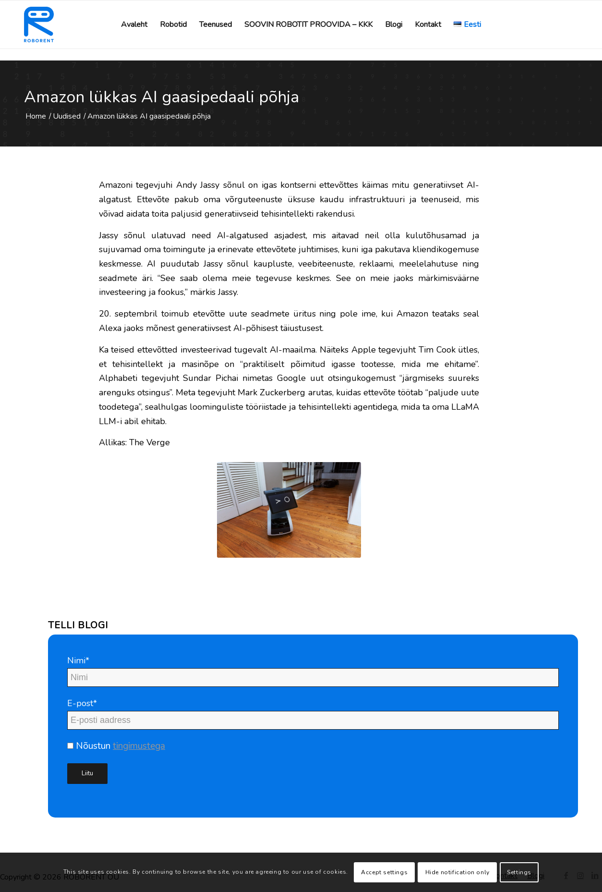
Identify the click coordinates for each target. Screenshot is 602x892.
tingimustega (139, 746)
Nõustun (116, 746)
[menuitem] (134, 24)
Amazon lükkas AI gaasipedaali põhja (161, 97)
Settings (519, 872)
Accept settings (384, 872)
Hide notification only (457, 872)
